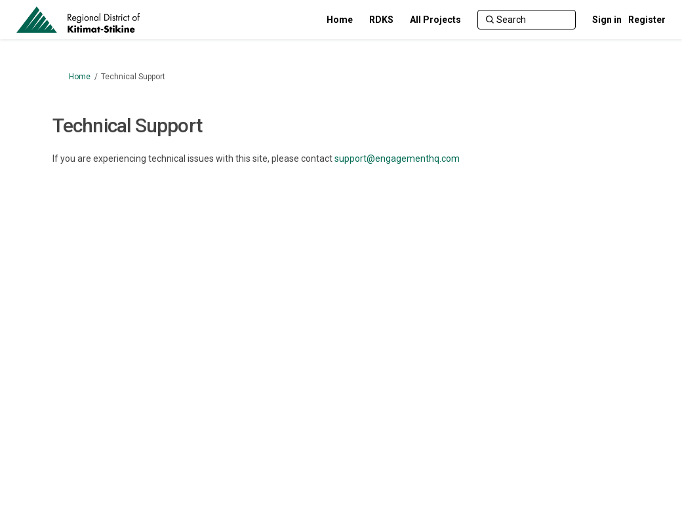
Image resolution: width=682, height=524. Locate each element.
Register (647, 19)
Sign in (607, 19)
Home (79, 76)
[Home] (339, 20)
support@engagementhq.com (397, 158)
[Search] (526, 19)
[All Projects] (435, 20)
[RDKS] (381, 20)
